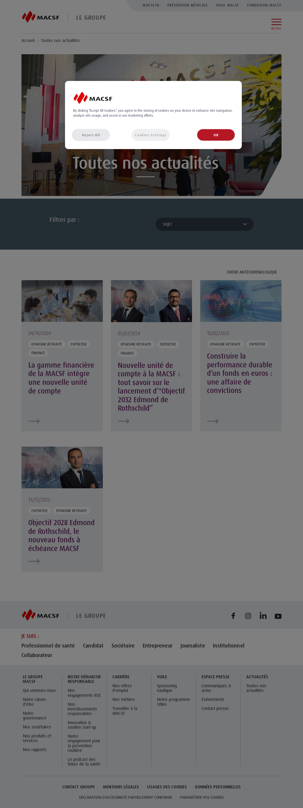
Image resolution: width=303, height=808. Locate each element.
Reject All (91, 135)
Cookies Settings (150, 135)
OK (216, 135)
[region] (153, 115)
